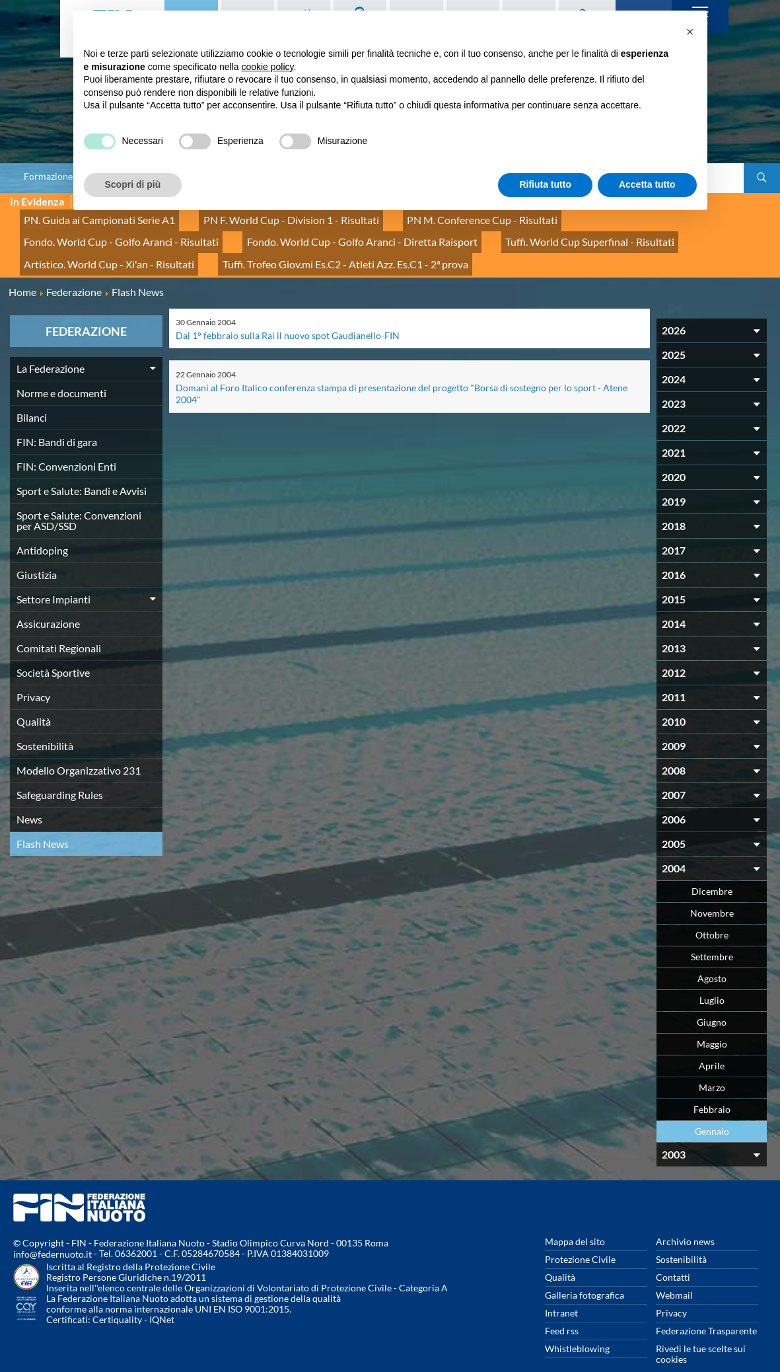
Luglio (712, 977)
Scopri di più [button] (133, 184)
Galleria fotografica (584, 1272)
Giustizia (37, 552)
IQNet (161, 1297)
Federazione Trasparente (706, 1308)
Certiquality (117, 1297)
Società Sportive (53, 650)
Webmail (674, 1272)
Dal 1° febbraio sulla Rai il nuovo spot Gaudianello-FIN (288, 313)
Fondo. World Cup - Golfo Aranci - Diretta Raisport (125, 231)
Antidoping (42, 527)
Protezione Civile (580, 1236)
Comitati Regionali (59, 625)
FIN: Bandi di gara (57, 419)
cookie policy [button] (267, 66)
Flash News (43, 821)
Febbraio (711, 1086)
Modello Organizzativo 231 (79, 748)
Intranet (561, 1290)
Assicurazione (48, 601)
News (29, 796)
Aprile (712, 1043)
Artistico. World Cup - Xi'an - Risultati (500, 231)
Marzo (712, 1065)
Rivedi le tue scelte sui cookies (701, 1331)
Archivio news (685, 1219)
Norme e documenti (61, 370)
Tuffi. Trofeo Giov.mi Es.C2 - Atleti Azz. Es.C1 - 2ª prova (131, 245)
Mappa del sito (575, 1219)
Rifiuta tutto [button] (545, 184)
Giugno (712, 999)
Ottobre (711, 912)
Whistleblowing (577, 1326)
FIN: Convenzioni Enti (66, 444)
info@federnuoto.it (52, 1232)
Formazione (48, 176)
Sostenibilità (45, 723)
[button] (690, 31)
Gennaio (712, 1108)
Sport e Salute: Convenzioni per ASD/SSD (79, 498)
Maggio (712, 1021)
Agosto (712, 956)
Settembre (712, 934)
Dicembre (711, 868)
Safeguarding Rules (60, 772)
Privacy (33, 674)
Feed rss (562, 1308)
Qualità (34, 699)
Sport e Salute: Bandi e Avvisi (82, 468)
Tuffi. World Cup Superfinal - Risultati (326, 231)
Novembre (712, 890)
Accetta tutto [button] (647, 184)
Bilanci (32, 395)
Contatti (673, 1254)
